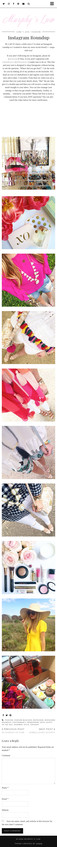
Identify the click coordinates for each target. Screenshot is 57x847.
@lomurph (13, 59)
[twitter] (4, 3)
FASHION (36, 32)
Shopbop (18, 725)
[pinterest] (18, 3)
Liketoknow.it (19, 722)
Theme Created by (28, 844)
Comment (6, 755)
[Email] (23, 3)
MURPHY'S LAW (32, 839)
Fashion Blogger (23, 720)
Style (26, 725)
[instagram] (9, 3)
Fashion (9, 720)
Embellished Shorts (42, 731)
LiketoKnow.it (8, 62)
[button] (53, 3)
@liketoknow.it (22, 62)
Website (5, 810)
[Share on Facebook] (3, 715)
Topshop (34, 725)
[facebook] (13, 3)
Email (5, 799)
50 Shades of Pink (13, 731)
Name (5, 788)
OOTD (42, 722)
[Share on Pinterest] (10, 715)
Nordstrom (33, 722)
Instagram (38, 720)
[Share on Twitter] (7, 715)
